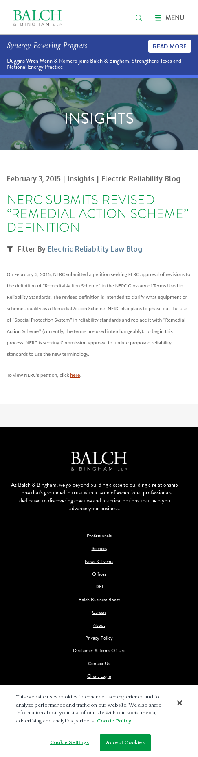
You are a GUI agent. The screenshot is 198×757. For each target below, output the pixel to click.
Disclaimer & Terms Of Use (99, 650)
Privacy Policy (99, 638)
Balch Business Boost (99, 599)
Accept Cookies (125, 742)
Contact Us (99, 663)
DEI (99, 586)
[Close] (180, 703)
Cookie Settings (69, 742)
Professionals (99, 536)
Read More (170, 46)
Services (99, 548)
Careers (99, 612)
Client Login (99, 676)
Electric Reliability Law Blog (95, 248)
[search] (139, 18)
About (99, 625)
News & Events (99, 561)
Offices (99, 574)
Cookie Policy (114, 721)
